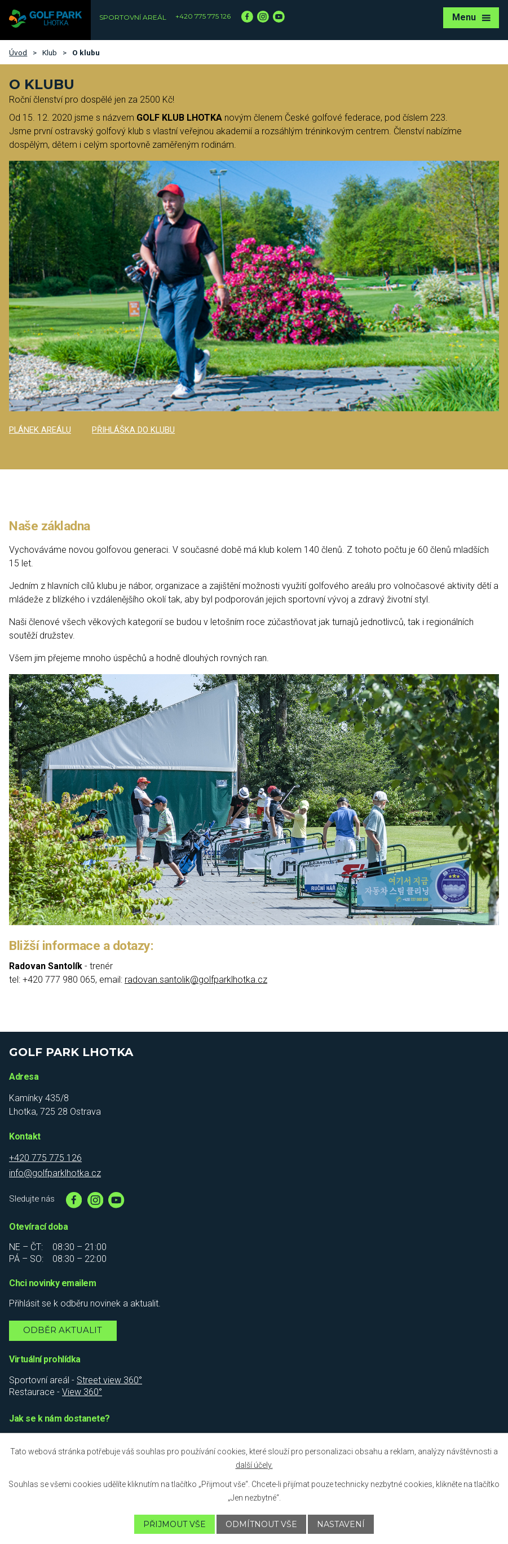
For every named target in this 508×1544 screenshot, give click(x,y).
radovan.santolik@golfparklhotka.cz (196, 979)
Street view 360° (109, 1380)
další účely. (254, 1465)
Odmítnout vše (261, 1524)
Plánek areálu (40, 430)
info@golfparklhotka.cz (55, 1173)
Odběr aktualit (62, 1330)
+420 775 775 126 (203, 16)
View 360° (82, 1392)
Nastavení (341, 1524)
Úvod (18, 52)
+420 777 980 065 (59, 979)
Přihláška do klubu (133, 430)
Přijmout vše (174, 1524)
